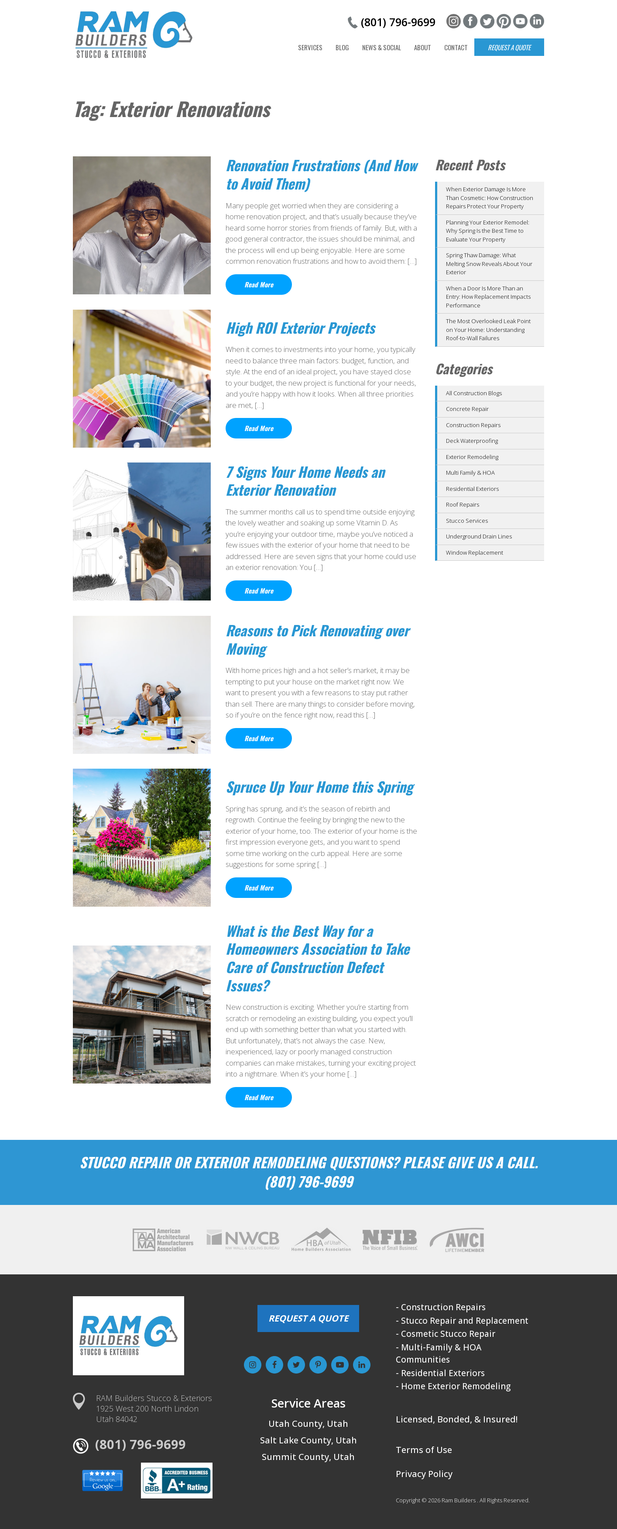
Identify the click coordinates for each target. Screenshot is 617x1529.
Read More (258, 284)
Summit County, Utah (308, 1457)
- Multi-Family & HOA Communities (438, 1354)
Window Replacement (474, 552)
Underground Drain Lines (479, 536)
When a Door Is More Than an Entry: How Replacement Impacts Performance (488, 296)
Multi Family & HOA (470, 472)
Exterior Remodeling (472, 457)
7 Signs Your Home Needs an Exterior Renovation (305, 480)
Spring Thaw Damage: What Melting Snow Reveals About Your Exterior (489, 263)
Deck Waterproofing (472, 441)
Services (310, 47)
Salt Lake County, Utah (308, 1440)
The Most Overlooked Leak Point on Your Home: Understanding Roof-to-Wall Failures (488, 329)
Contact (456, 47)
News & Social (381, 47)
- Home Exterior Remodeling (453, 1386)
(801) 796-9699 (398, 21)
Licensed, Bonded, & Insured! (457, 1419)
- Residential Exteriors (440, 1373)
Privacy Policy (424, 1474)
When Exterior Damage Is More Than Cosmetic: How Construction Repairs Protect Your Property (489, 197)
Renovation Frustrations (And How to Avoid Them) (321, 174)
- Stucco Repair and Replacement (462, 1320)
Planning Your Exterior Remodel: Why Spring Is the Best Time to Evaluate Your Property (487, 230)
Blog (342, 47)
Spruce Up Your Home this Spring (319, 786)
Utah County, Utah (308, 1423)
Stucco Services (467, 521)
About (422, 47)
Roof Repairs (462, 504)
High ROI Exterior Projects (300, 327)
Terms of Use (424, 1450)
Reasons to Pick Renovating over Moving (317, 639)
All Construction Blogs (474, 393)
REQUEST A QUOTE (308, 1318)
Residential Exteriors (472, 489)
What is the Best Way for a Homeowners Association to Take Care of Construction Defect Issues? (317, 957)
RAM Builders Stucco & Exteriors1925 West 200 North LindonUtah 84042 (154, 1408)
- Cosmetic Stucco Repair (445, 1333)
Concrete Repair (467, 409)
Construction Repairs (473, 425)
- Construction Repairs (441, 1307)
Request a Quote (509, 47)
